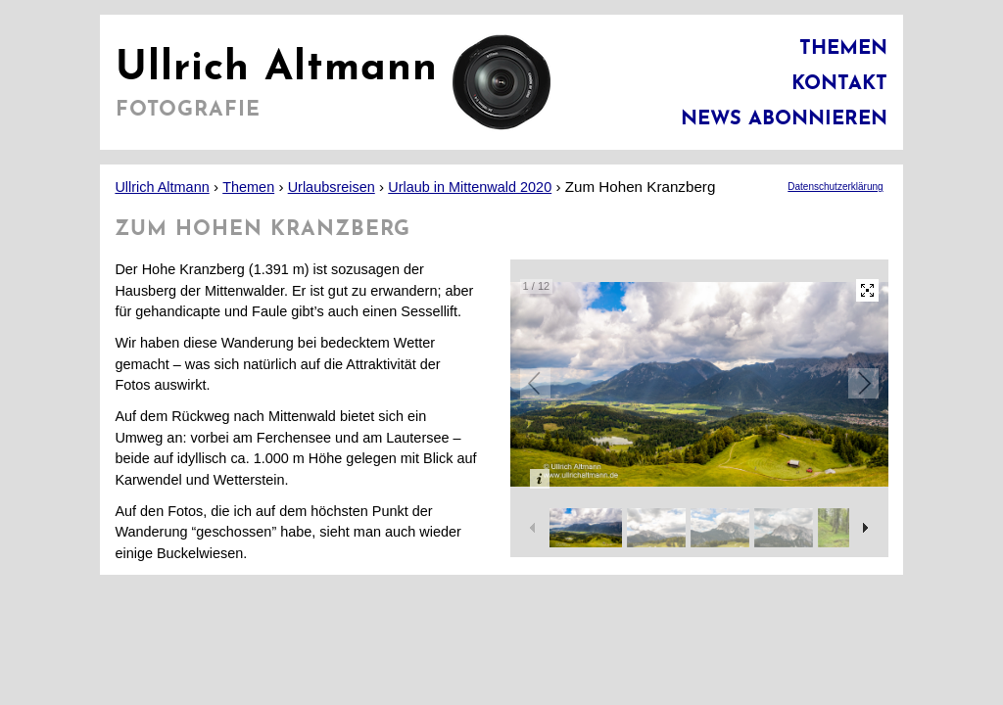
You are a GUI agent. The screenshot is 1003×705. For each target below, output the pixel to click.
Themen (843, 49)
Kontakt (839, 84)
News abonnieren (784, 119)
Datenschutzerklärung (835, 186)
